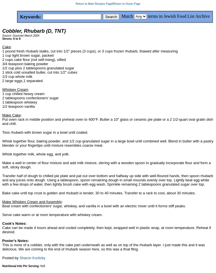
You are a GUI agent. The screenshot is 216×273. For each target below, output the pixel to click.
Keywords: (17, 17)
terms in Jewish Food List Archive (179, 16)
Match (127, 16)
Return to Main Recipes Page (94, 3)
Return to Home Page (126, 3)
